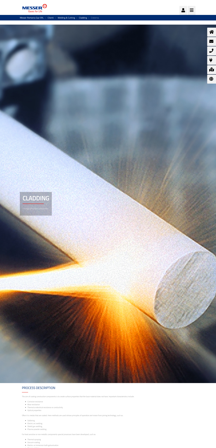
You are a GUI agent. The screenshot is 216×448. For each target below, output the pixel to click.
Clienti (51, 17)
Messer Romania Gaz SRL (32, 17)
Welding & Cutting (66, 17)
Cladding (83, 17)
